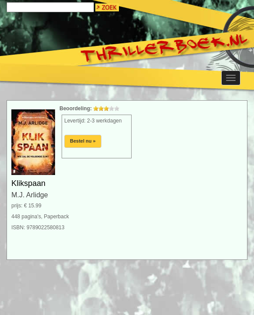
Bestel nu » (83, 141)
